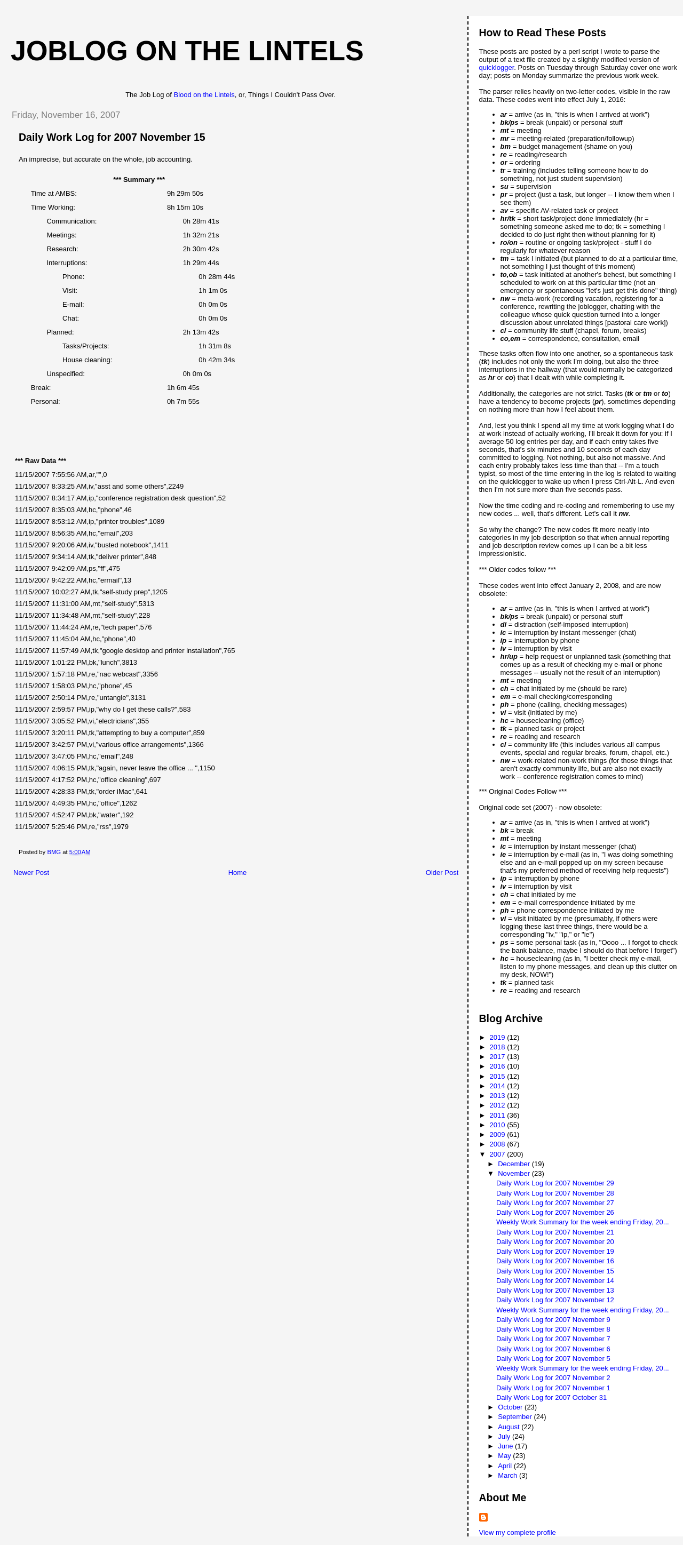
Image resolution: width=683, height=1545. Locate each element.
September (516, 1417)
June (506, 1446)
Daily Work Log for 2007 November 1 (553, 1388)
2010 (498, 1125)
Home (237, 873)
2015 (498, 1076)
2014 (498, 1086)
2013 (498, 1096)
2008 (498, 1144)
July (505, 1436)
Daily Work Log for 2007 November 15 (555, 1271)
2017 (498, 1057)
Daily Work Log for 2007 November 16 (555, 1261)
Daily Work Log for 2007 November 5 (553, 1359)
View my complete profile (517, 1532)
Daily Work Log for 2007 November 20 (555, 1242)
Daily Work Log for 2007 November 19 (555, 1251)
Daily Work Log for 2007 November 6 (553, 1349)
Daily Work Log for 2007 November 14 (555, 1281)
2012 (498, 1105)
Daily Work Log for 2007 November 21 (555, 1232)
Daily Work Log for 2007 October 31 (551, 1397)
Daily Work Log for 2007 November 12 (555, 1300)
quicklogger (496, 67)
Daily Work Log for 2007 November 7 (553, 1339)
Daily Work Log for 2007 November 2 (553, 1378)
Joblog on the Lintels (187, 50)
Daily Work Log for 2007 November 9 (553, 1320)
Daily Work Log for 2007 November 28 (555, 1193)
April (506, 1466)
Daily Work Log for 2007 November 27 (555, 1203)
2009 (498, 1134)
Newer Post (31, 873)
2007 (498, 1154)
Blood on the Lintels (204, 95)
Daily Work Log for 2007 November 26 (555, 1212)
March (508, 1475)
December (515, 1164)
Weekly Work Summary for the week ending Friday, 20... (582, 1222)
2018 (498, 1047)
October (511, 1407)
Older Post (442, 873)
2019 (498, 1037)
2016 (498, 1066)
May (505, 1456)
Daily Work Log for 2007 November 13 (555, 1290)
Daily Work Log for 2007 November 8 (553, 1329)
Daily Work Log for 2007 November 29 (555, 1183)
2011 (498, 1115)
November (515, 1173)
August (509, 1427)
